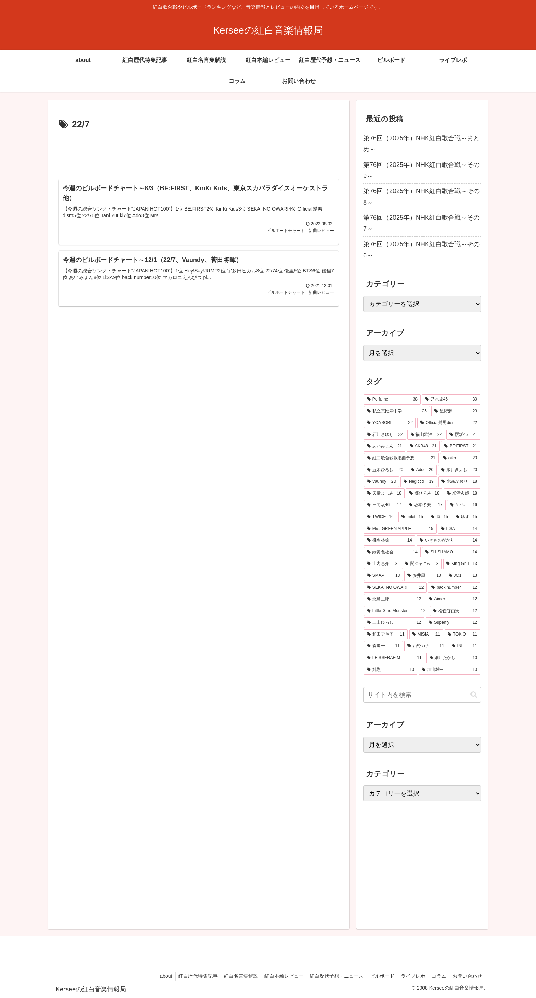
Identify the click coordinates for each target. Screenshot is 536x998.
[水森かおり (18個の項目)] (459, 481)
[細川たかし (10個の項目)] (453, 658)
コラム (437, 976)
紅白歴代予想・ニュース (332, 976)
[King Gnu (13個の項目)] (462, 564)
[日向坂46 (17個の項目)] (384, 505)
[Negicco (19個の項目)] (418, 481)
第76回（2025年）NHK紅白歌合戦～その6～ (421, 250)
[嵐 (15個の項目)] (439, 517)
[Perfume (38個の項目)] (392, 399)
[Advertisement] (199, 152)
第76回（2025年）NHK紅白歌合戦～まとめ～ (421, 144)
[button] (474, 695)
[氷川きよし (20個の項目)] (459, 470)
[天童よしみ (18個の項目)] (384, 493)
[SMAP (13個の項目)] (383, 576)
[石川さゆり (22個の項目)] (385, 435)
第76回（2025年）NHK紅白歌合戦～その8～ (421, 196)
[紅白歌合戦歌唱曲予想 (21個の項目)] (401, 458)
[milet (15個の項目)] (412, 517)
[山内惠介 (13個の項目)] (382, 564)
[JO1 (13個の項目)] (463, 576)
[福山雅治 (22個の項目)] (426, 435)
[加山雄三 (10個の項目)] (449, 670)
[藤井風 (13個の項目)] (424, 576)
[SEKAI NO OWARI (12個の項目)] (395, 587)
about (156, 976)
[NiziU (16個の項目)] (463, 505)
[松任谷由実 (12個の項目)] (455, 611)
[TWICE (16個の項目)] (380, 517)
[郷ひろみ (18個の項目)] (424, 493)
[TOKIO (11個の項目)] (462, 634)
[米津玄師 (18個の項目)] (462, 493)
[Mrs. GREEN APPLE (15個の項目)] (400, 529)
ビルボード (378, 976)
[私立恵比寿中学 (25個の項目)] (397, 411)
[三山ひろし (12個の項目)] (394, 622)
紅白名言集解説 (234, 976)
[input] (422, 695)
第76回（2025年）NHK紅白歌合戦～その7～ (421, 223)
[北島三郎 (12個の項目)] (394, 599)
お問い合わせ (466, 976)
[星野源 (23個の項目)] (455, 411)
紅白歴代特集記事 (189, 976)
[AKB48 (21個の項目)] (423, 446)
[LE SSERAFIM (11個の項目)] (394, 658)
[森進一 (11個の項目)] (383, 646)
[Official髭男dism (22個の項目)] (448, 423)
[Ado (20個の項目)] (422, 470)
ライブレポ (410, 976)
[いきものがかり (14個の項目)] (448, 540)
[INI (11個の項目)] (464, 646)
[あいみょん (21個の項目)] (384, 446)
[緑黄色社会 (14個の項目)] (392, 552)
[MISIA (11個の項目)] (426, 634)
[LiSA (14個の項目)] (459, 529)
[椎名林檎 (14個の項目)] (389, 540)
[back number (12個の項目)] (454, 587)
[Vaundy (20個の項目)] (381, 481)
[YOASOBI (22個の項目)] (390, 423)
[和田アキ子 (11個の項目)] (386, 634)
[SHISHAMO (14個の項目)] (451, 552)
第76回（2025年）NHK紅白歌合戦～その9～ (421, 170)
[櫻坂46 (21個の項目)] (463, 435)
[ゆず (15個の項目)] (466, 517)
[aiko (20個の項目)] (460, 458)
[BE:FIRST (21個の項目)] (460, 446)
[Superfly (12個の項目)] (453, 622)
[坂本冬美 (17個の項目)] (426, 505)
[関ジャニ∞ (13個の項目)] (421, 564)
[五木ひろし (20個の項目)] (385, 470)
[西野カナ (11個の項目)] (425, 646)
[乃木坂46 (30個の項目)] (451, 399)
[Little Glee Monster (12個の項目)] (396, 611)
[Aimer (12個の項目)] (453, 599)
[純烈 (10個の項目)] (390, 670)
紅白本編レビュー (277, 976)
